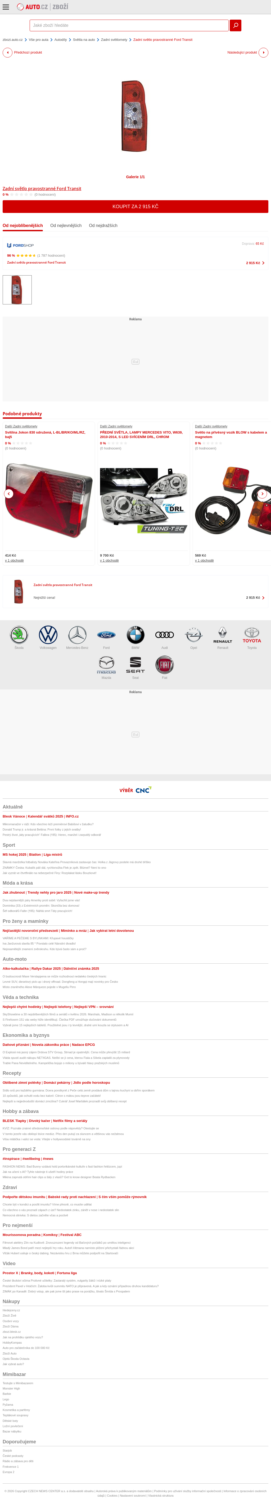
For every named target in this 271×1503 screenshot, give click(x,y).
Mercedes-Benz (77, 638)
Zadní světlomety (114, 40)
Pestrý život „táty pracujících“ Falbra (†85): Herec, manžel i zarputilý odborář (52, 834)
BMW (135, 638)
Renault (223, 638)
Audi (164, 638)
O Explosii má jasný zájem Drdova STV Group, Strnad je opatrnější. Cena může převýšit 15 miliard (66, 1052)
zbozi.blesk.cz (12, 1331)
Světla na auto (84, 40)
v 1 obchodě (14, 560)
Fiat (164, 668)
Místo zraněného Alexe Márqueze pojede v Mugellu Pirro (39, 987)
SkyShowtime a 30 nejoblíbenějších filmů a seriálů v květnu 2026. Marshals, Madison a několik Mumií (68, 1014)
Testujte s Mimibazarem (18, 1383)
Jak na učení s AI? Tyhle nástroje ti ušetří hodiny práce (38, 1171)
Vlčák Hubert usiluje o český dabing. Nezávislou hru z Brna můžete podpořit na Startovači (60, 1253)
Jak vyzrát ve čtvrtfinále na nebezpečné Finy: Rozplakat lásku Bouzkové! (50, 873)
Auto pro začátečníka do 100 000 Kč (26, 1347)
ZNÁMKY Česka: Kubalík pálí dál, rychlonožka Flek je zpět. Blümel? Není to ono (54, 867)
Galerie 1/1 (135, 177)
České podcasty (13, 1455)
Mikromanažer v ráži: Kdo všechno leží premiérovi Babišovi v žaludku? (48, 824)
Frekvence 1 (11, 1466)
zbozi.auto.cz (13, 40)
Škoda (19, 638)
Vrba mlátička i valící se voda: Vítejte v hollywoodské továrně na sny (47, 1139)
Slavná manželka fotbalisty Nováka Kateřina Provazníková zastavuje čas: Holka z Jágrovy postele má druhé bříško (77, 862)
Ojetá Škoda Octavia (16, 1358)
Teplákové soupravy (15, 1415)
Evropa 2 (8, 1472)
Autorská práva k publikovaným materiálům (124, 1491)
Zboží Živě (9, 1315)
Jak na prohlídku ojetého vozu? (23, 1337)
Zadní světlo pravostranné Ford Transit (42, 188)
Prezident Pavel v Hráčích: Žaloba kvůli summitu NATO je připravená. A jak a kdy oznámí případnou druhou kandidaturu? (81, 1286)
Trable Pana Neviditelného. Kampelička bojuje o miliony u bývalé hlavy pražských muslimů (61, 1063)
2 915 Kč (253, 263)
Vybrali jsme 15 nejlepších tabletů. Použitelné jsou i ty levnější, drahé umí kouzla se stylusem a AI (65, 1025)
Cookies (112, 1495)
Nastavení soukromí (133, 1495)
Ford (106, 638)
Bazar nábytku (12, 1431)
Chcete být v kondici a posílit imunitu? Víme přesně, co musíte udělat (47, 1204)
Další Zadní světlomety (21, 426)
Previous (8, 493)
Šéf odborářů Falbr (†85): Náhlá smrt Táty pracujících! (37, 910)
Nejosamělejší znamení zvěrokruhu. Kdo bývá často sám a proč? (45, 949)
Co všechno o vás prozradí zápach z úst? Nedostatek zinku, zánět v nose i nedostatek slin (61, 1210)
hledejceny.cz (11, 1310)
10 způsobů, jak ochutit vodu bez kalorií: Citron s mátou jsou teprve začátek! (52, 1095)
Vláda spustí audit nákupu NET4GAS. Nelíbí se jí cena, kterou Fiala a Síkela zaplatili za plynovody (66, 1057)
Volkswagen (48, 638)
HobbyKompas (12, 1342)
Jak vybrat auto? (13, 1364)
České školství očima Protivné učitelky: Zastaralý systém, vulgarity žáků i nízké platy (57, 1280)
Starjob (7, 1450)
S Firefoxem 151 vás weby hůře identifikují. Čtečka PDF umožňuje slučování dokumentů (59, 1019)
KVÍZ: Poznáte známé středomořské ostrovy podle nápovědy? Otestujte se (51, 1128)
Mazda (106, 668)
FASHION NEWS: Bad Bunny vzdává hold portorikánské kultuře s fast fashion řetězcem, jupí (62, 1166)
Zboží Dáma (11, 1326)
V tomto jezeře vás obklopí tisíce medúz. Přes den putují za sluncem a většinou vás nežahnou (63, 1133)
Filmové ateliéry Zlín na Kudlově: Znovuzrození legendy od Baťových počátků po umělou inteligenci (67, 1242)
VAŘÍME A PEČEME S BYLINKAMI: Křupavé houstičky (38, 938)
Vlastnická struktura (161, 1495)
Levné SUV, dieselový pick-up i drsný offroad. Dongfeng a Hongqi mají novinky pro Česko (60, 981)
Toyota (252, 638)
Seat (135, 668)
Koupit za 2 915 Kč (135, 206)
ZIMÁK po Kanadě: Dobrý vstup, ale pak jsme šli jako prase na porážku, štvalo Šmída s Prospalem (66, 1291)
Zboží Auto (10, 1353)
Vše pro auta (38, 40)
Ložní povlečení (13, 1426)
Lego (6, 1399)
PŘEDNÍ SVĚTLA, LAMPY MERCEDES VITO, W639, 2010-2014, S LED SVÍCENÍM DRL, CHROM (141, 434)
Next (262, 494)
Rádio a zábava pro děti (18, 1461)
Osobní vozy (11, 1321)
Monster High (11, 1388)
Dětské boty (10, 1420)
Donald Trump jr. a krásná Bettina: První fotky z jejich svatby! (42, 829)
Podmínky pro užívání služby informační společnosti (187, 1491)
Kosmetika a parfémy (16, 1410)
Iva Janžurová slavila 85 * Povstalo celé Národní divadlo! (39, 943)
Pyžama (8, 1404)
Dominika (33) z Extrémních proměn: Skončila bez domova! (41, 905)
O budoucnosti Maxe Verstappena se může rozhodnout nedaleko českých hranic (54, 976)
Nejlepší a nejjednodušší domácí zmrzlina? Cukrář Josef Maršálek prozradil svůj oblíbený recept (65, 1101)
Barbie (7, 1393)
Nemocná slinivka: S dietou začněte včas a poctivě (35, 1215)
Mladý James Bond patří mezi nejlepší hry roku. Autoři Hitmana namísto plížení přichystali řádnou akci (68, 1247)
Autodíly (61, 40)
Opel (193, 638)
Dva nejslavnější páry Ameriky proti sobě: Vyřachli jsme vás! (41, 900)
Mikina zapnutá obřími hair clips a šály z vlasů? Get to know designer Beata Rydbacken (59, 1177)
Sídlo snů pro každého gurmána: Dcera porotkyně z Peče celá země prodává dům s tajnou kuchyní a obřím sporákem (79, 1090)
